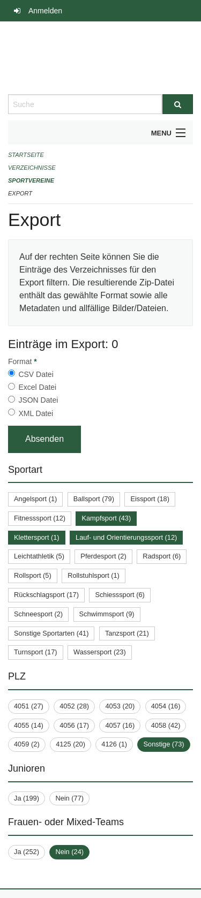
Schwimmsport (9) (107, 614)
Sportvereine (31, 180)
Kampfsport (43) (106, 518)
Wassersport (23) (99, 652)
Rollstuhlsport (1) (94, 575)
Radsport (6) (162, 556)
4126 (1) (114, 744)
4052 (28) (74, 706)
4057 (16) (120, 725)
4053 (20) (120, 706)
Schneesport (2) (38, 614)
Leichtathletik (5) (39, 556)
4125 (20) (70, 744)
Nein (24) (69, 852)
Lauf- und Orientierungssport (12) (126, 537)
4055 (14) (28, 725)
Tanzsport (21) (127, 633)
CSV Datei (35, 374)
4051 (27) (28, 706)
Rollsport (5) (32, 575)
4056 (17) (74, 725)
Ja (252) (26, 852)
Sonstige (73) (163, 744)
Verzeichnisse (32, 167)
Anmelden (45, 10)
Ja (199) (26, 798)
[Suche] (177, 104)
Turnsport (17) (35, 652)
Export (20, 193)
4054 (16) (166, 706)
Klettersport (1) (36, 537)
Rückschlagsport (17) (46, 595)
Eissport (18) (149, 499)
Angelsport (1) (35, 499)
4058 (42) (166, 725)
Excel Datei (37, 387)
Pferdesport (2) (103, 556)
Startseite (26, 155)
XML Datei (35, 413)
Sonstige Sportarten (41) (51, 633)
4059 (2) (27, 744)
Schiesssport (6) (119, 595)
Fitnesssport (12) (39, 518)
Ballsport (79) (93, 499)
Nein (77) (69, 798)
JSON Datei (38, 400)
